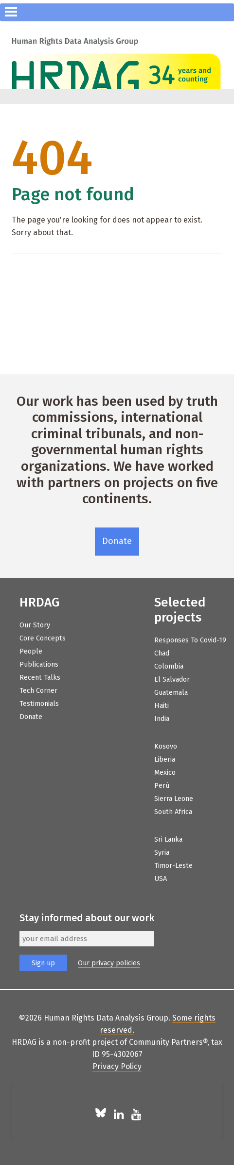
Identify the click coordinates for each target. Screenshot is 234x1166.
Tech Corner (38, 691)
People (30, 651)
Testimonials (39, 704)
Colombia (168, 666)
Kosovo (165, 746)
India (161, 719)
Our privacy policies (109, 963)
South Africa (173, 812)
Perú (161, 786)
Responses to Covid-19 (190, 640)
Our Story (34, 625)
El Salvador (172, 679)
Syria (161, 852)
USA (160, 879)
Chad (161, 653)
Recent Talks (39, 677)
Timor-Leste (173, 866)
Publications (38, 664)
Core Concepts (42, 638)
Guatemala (171, 692)
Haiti (161, 706)
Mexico (165, 772)
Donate (117, 541)
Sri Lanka (168, 839)
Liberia (164, 759)
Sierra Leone (173, 799)
